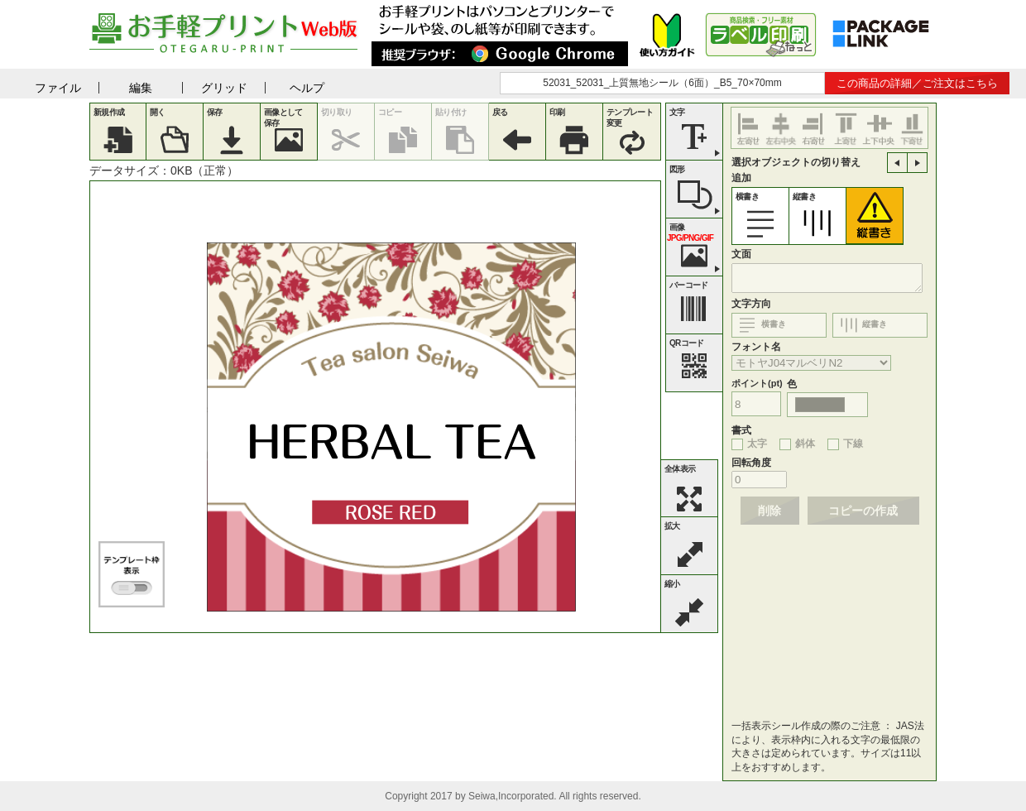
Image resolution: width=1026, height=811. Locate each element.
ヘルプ (307, 88)
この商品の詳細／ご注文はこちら (917, 83)
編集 (140, 88)
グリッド (224, 88)
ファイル (58, 88)
